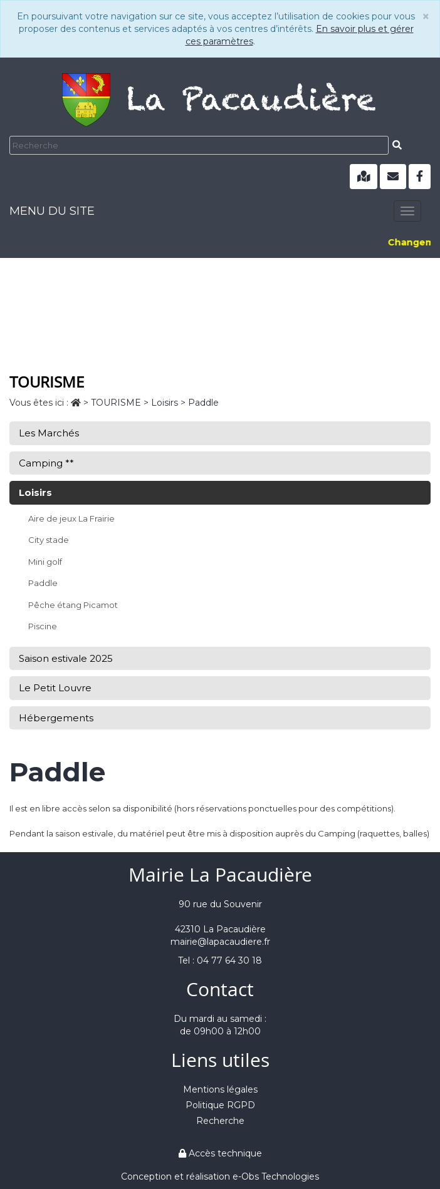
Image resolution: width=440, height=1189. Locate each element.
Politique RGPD (220, 1105)
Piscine (42, 626)
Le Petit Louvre (55, 688)
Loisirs (35, 492)
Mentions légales (220, 1089)
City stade (48, 540)
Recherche (220, 1120)
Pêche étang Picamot (73, 605)
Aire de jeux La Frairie (71, 518)
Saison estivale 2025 (66, 658)
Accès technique (220, 1153)
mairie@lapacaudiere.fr (220, 941)
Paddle (43, 583)
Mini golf (45, 562)
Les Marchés (49, 433)
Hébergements (56, 718)
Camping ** (46, 463)
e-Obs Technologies (276, 1176)
